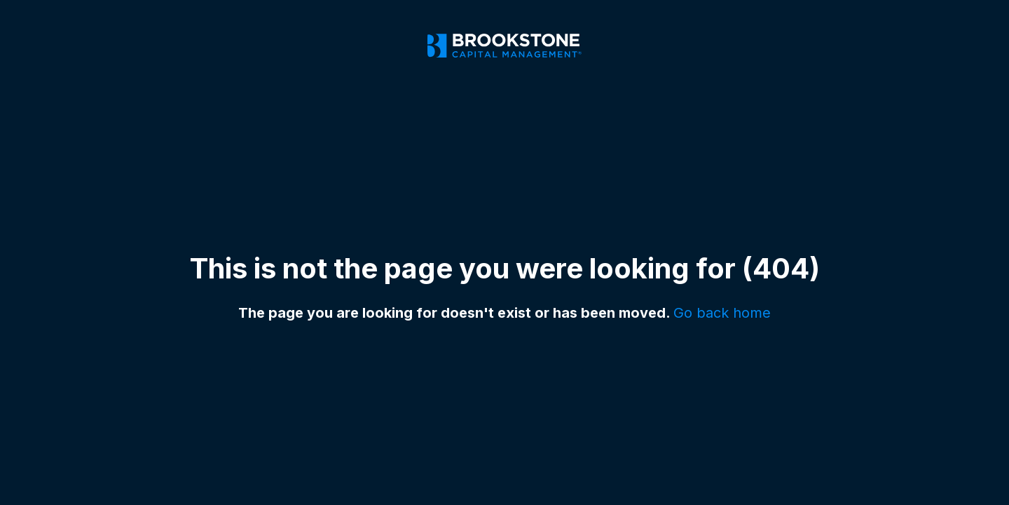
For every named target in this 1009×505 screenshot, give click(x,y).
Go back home (722, 312)
